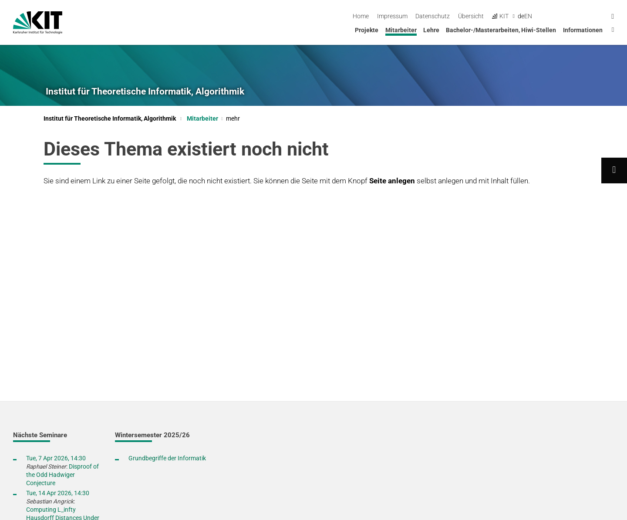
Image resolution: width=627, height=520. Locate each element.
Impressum (463, 16)
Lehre (431, 30)
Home (433, 16)
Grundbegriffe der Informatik (167, 458)
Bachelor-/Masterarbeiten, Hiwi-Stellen (501, 30)
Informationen (583, 30)
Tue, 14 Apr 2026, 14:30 (57, 493)
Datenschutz (504, 16)
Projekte (366, 30)
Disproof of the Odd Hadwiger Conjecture (62, 474)
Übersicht (543, 16)
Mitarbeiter (401, 30)
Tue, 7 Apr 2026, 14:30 (56, 458)
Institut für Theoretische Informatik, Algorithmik (145, 91)
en (600, 16)
